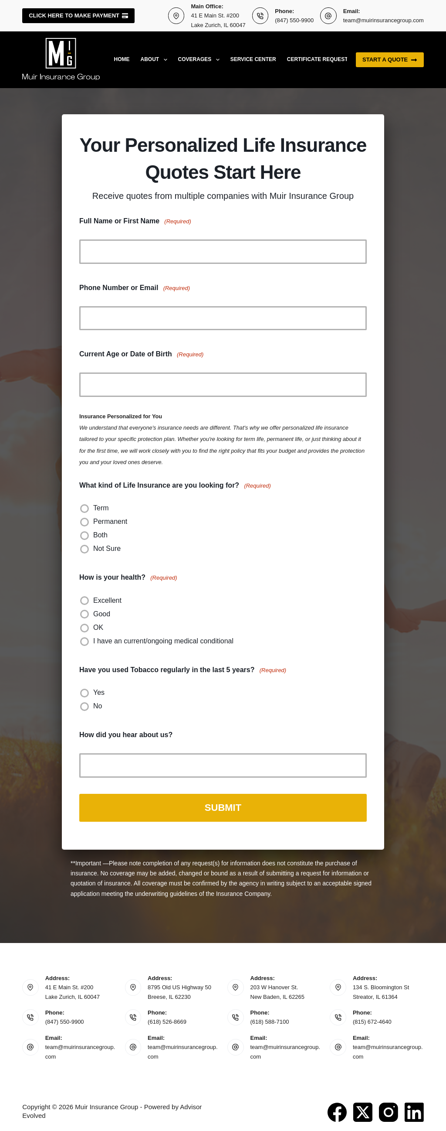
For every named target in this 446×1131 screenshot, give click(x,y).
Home (122, 59)
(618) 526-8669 (167, 1020)
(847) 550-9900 (294, 20)
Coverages (200, 60)
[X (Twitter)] (362, 1110)
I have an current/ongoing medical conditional (163, 641)
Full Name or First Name (135, 221)
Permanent (110, 521)
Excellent (107, 600)
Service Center (253, 59)
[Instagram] (388, 1110)
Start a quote (389, 59)
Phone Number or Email (134, 288)
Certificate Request (317, 59)
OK (98, 627)
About (156, 60)
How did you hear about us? (125, 734)
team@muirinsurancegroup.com (383, 20)
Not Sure (107, 548)
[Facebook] (337, 1110)
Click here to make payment (78, 15)
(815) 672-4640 (372, 1020)
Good (101, 614)
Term (101, 508)
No (97, 706)
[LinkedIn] (414, 1110)
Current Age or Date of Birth (141, 354)
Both (100, 535)
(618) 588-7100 (269, 1020)
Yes (99, 692)
